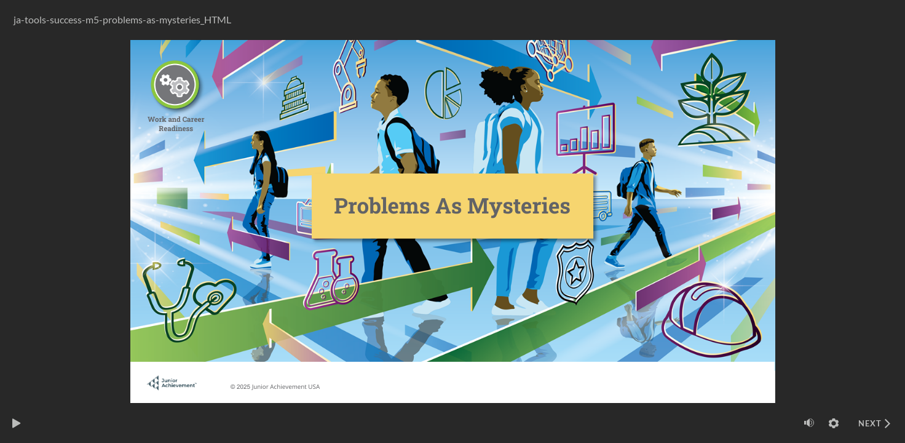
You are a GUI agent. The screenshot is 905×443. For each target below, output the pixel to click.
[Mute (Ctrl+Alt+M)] (809, 422)
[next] (874, 423)
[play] (16, 423)
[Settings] (833, 423)
